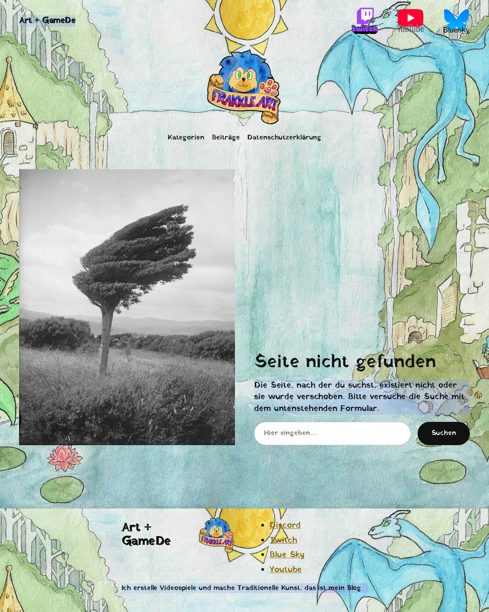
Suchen (443, 433)
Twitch (283, 540)
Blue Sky (286, 555)
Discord (285, 525)
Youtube (285, 570)
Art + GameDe (47, 21)
